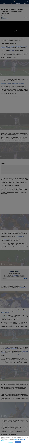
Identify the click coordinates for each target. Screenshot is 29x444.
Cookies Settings (10, 442)
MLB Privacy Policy (17, 439)
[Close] (27, 438)
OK (17, 442)
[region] (14, 440)
